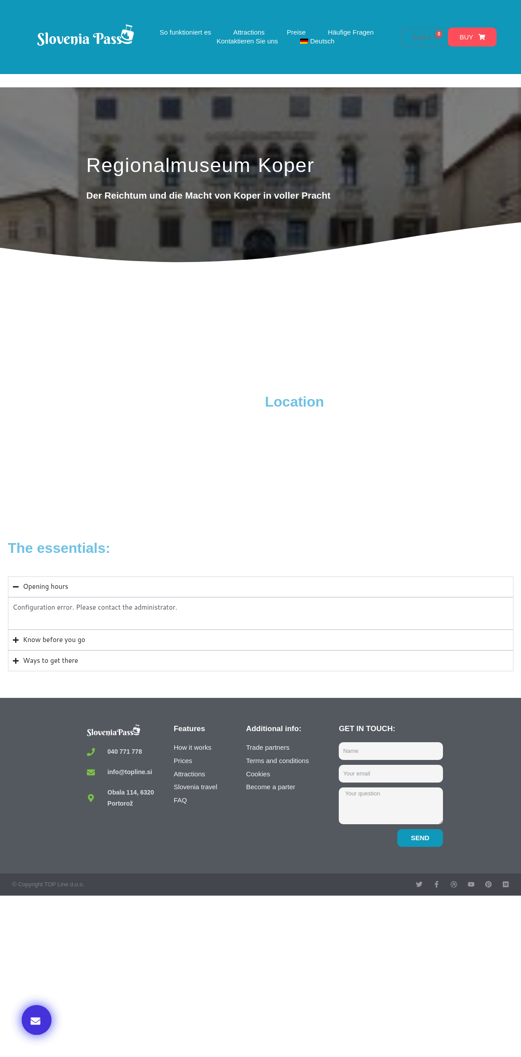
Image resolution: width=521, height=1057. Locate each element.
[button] (36, 1020)
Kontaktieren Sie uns (247, 41)
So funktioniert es (185, 32)
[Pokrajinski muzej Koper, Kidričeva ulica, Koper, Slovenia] (134, 459)
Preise (296, 32)
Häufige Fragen (350, 32)
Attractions (249, 32)
